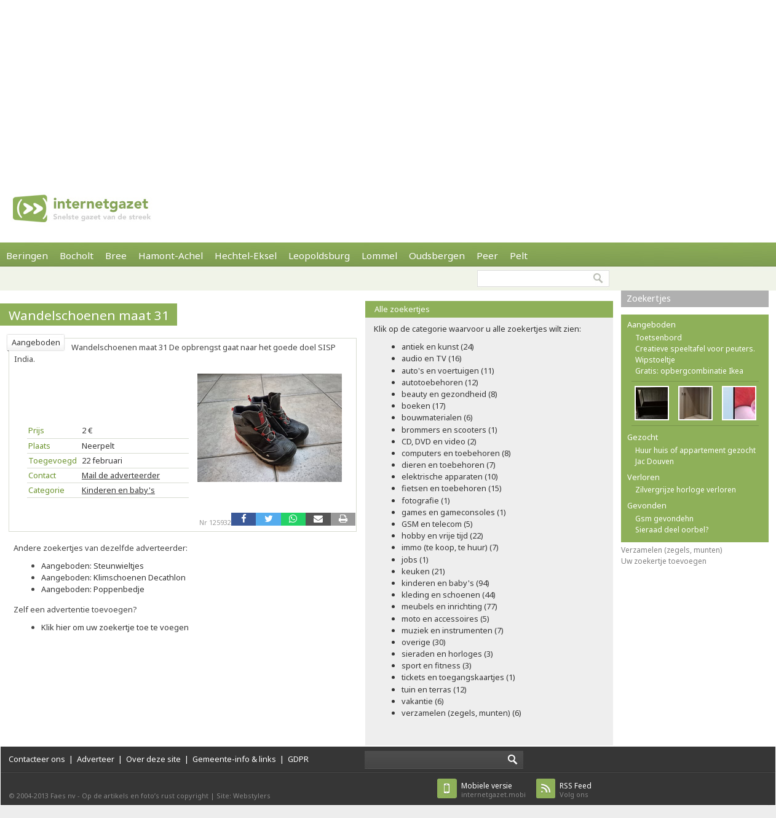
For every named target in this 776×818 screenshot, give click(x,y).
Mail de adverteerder (121, 475)
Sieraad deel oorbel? (671, 529)
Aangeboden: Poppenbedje (93, 589)
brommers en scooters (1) (449, 429)
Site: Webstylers (243, 795)
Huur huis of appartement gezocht (695, 450)
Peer (487, 255)
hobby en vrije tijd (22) (442, 535)
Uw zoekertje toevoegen (664, 561)
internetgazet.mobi (493, 790)
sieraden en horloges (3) (447, 653)
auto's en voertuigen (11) (448, 370)
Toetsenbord (658, 337)
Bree (116, 255)
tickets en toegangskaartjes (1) (458, 677)
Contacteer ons (37, 758)
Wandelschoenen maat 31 (89, 315)
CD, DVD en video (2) (439, 441)
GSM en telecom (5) (437, 523)
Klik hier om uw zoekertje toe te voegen (115, 627)
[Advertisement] (352, 86)
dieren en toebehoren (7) (449, 464)
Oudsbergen (437, 255)
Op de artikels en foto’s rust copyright (145, 795)
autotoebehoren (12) (440, 382)
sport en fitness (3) (437, 665)
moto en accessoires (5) (445, 618)
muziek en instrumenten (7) (453, 630)
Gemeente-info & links (234, 758)
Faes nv (63, 795)
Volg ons (576, 790)
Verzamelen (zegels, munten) (671, 550)
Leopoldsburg (319, 255)
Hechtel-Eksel (246, 255)
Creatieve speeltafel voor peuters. (695, 348)
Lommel (379, 255)
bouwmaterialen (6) (437, 417)
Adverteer (95, 758)
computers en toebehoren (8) (456, 453)
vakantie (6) (423, 701)
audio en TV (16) (432, 358)
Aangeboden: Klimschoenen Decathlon (113, 577)
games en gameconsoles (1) (454, 512)
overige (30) (424, 642)
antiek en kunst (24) (438, 346)
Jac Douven (654, 461)
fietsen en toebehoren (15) (452, 488)
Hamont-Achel (170, 255)
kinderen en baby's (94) (445, 582)
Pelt (519, 255)
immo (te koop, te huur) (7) (450, 547)
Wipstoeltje (655, 360)
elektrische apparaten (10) (450, 476)
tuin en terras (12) (434, 689)
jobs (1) (415, 559)
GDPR (298, 758)
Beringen (27, 255)
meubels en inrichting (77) (449, 606)
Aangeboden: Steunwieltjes (92, 565)
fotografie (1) (426, 500)
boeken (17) (424, 405)
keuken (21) (423, 571)
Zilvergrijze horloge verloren (685, 489)
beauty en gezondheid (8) (449, 393)
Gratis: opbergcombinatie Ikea (689, 371)
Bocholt (76, 255)
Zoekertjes (649, 298)
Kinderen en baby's (118, 489)
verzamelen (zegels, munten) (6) (461, 712)
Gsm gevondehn (664, 518)
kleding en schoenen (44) (449, 594)
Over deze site (153, 758)
